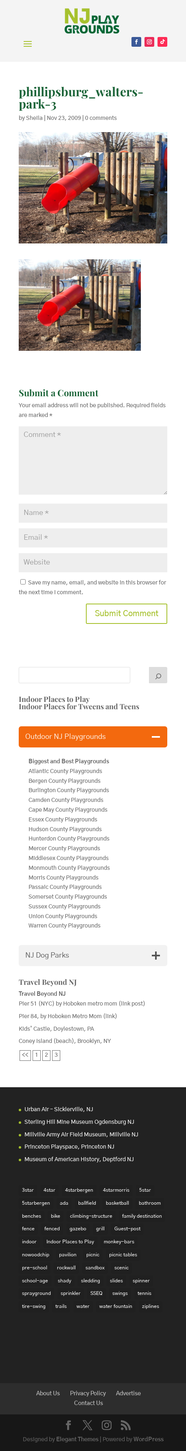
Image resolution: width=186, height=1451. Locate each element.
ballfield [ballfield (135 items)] (87, 1203)
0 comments (101, 118)
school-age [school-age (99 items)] (35, 1280)
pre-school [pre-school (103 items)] (34, 1267)
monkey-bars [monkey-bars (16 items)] (119, 1241)
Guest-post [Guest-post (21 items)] (127, 1228)
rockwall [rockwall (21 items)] (66, 1267)
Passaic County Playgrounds (65, 887)
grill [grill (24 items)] (100, 1228)
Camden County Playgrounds (65, 800)
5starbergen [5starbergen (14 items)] (36, 1203)
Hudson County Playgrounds (65, 829)
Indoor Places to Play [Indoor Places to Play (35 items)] (70, 1241)
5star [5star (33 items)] (145, 1190)
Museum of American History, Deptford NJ (79, 1159)
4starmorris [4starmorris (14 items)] (116, 1190)
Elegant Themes (77, 1439)
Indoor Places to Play (54, 699)
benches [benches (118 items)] (31, 1216)
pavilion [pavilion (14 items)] (68, 1254)
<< (25, 1055)
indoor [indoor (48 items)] (29, 1241)
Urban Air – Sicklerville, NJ (58, 1109)
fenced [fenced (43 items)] (52, 1228)
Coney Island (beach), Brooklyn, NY (65, 1041)
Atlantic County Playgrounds (65, 771)
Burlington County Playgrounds (68, 790)
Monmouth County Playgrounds (69, 868)
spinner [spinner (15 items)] (141, 1280)
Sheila (34, 118)
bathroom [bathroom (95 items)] (150, 1203)
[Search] (158, 675)
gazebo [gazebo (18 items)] (78, 1228)
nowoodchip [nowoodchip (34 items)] (35, 1254)
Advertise (128, 1394)
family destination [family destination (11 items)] (142, 1216)
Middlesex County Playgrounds (68, 858)
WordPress (148, 1439)
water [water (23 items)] (83, 1306)
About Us (48, 1394)
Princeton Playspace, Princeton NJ (69, 1147)
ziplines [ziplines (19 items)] (150, 1306)
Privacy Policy (88, 1394)
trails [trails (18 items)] (61, 1306)
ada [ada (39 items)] (64, 1203)
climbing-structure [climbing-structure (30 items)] (91, 1216)
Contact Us (88, 1403)
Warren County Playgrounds (65, 926)
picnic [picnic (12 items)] (92, 1254)
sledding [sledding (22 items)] (90, 1280)
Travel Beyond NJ (48, 982)
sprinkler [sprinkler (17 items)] (71, 1293)
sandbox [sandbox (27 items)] (95, 1267)
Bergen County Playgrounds (65, 781)
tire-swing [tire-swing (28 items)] (34, 1306)
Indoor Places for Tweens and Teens (79, 706)
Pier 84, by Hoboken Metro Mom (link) (68, 1016)
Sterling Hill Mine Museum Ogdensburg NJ (79, 1122)
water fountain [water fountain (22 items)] (115, 1306)
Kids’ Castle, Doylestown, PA (56, 1029)
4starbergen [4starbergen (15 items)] (79, 1190)
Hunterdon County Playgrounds (68, 839)
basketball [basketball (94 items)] (117, 1203)
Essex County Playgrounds (62, 820)
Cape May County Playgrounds (67, 810)
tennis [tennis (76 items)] (144, 1293)
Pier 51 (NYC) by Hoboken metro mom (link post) (82, 1004)
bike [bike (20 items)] (55, 1216)
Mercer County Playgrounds (64, 848)
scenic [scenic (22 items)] (121, 1267)
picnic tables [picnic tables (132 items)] (123, 1254)
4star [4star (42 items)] (49, 1190)
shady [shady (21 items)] (64, 1280)
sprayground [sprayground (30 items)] (36, 1293)
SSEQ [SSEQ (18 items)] (96, 1293)
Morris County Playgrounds (63, 878)
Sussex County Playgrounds (65, 907)
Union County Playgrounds (62, 916)
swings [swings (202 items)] (120, 1293)
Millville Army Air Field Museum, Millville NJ (81, 1135)
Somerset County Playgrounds (67, 897)
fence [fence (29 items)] (28, 1228)
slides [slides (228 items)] (116, 1280)
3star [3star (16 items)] (28, 1190)
